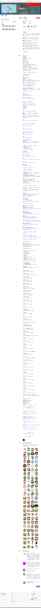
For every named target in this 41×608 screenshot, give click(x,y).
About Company (3, 595)
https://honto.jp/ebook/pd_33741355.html (29, 218)
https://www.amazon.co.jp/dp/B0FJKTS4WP (32, 141)
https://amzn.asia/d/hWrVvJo (27, 95)
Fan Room (6, 14)
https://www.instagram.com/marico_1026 (33, 424)
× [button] (39, 4)
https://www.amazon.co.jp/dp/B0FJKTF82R (32, 142)
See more (38, 586)
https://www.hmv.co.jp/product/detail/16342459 (30, 120)
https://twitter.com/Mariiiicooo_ (30, 426)
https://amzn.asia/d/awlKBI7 (27, 91)
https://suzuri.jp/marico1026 (35, 245)
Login (39, 1)
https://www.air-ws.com (26, 183)
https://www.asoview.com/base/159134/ (29, 162)
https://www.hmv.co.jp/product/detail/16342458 (30, 115)
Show (2, 14)
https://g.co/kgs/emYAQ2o (27, 165)
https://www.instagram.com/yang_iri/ (28, 156)
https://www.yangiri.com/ (27, 153)
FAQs (12, 595)
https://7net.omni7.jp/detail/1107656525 (29, 103)
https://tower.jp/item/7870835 (27, 125)
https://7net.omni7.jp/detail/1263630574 (29, 111)
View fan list (29, 29)
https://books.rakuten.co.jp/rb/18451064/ (29, 98)
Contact (12, 598)
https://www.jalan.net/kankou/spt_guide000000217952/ (31, 159)
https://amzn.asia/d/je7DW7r (27, 196)
